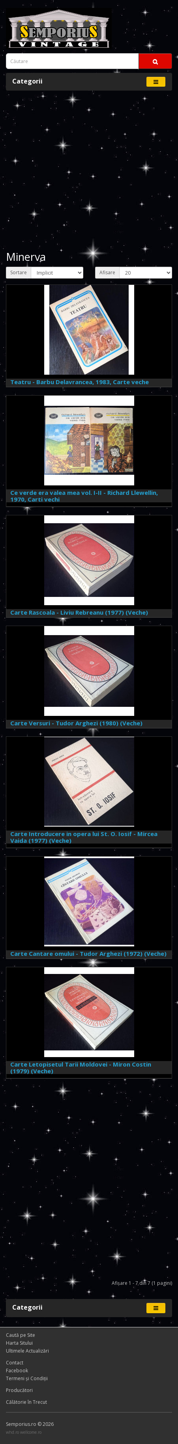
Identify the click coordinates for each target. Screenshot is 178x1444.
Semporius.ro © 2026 (30, 1424)
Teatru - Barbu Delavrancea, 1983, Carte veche (79, 382)
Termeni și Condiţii (27, 1378)
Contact (14, 1362)
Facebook (17, 1370)
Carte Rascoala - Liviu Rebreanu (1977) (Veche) (79, 612)
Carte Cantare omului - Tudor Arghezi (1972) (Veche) (88, 953)
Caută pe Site (20, 1335)
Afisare (107, 272)
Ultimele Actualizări (27, 1350)
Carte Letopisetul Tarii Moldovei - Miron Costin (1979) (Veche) (80, 1067)
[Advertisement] (89, 170)
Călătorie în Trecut (26, 1402)
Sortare (18, 272)
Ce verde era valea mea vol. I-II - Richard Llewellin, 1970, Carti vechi (84, 496)
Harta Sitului (19, 1343)
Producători (19, 1390)
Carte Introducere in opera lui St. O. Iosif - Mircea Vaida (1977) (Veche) (83, 837)
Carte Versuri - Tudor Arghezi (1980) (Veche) (76, 723)
